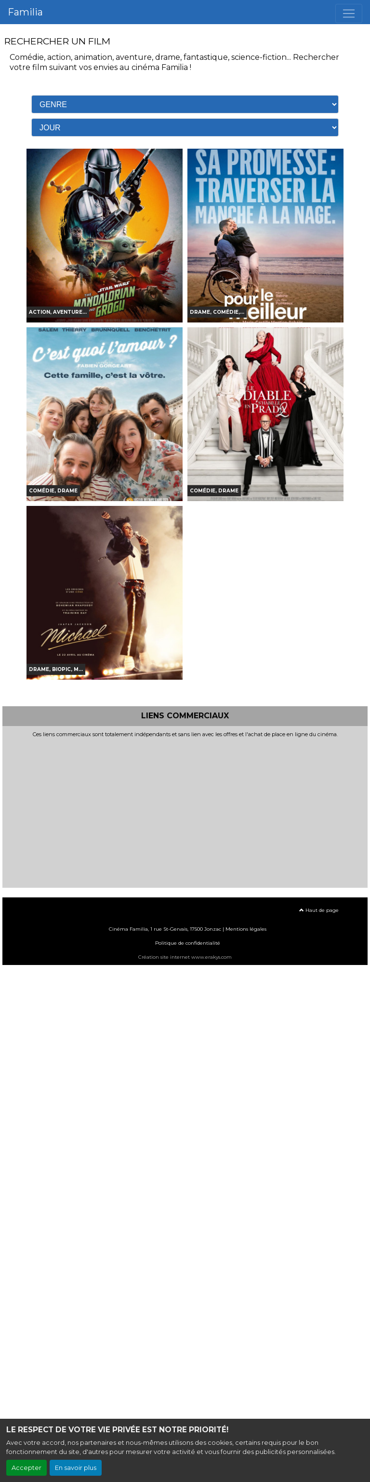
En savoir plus (75, 1467)
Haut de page (319, 910)
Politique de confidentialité (187, 943)
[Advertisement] (185, 810)
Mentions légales (245, 929)
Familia (25, 12)
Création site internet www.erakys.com (185, 957)
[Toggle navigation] (348, 13)
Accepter (26, 1467)
